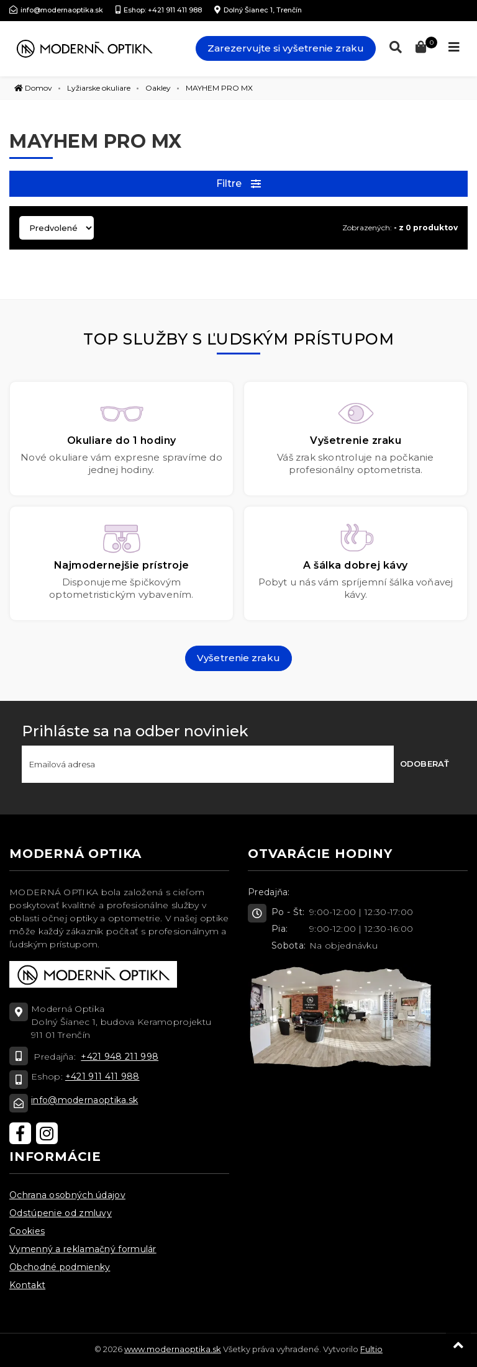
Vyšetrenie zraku (238, 658)
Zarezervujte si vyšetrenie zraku (285, 48)
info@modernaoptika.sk (84, 1100)
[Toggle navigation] (454, 47)
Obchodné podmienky (59, 1267)
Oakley (158, 87)
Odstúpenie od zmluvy (60, 1213)
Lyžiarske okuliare (98, 87)
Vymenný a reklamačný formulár (83, 1249)
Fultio (371, 1349)
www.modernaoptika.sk (172, 1349)
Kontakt (27, 1285)
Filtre (238, 183)
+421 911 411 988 (102, 1076)
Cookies (27, 1231)
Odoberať (424, 764)
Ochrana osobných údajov (67, 1195)
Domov (33, 87)
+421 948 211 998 (119, 1056)
